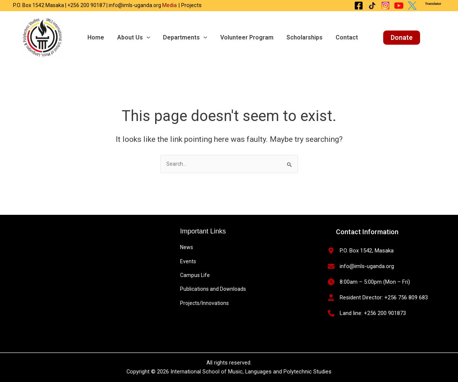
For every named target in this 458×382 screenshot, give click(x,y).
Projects (191, 5)
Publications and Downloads (213, 289)
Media (169, 5)
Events (188, 261)
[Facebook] (358, 5)
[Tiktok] (372, 5)
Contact (336, 37)
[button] (390, 37)
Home (94, 37)
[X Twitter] (412, 5)
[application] (143, 37)
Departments (180, 37)
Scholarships (296, 37)
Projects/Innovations (204, 303)
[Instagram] (385, 5)
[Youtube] (398, 5)
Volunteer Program (240, 37)
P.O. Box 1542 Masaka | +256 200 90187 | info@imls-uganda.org (87, 5)
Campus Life (195, 275)
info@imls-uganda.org (367, 266)
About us (130, 37)
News (186, 247)
